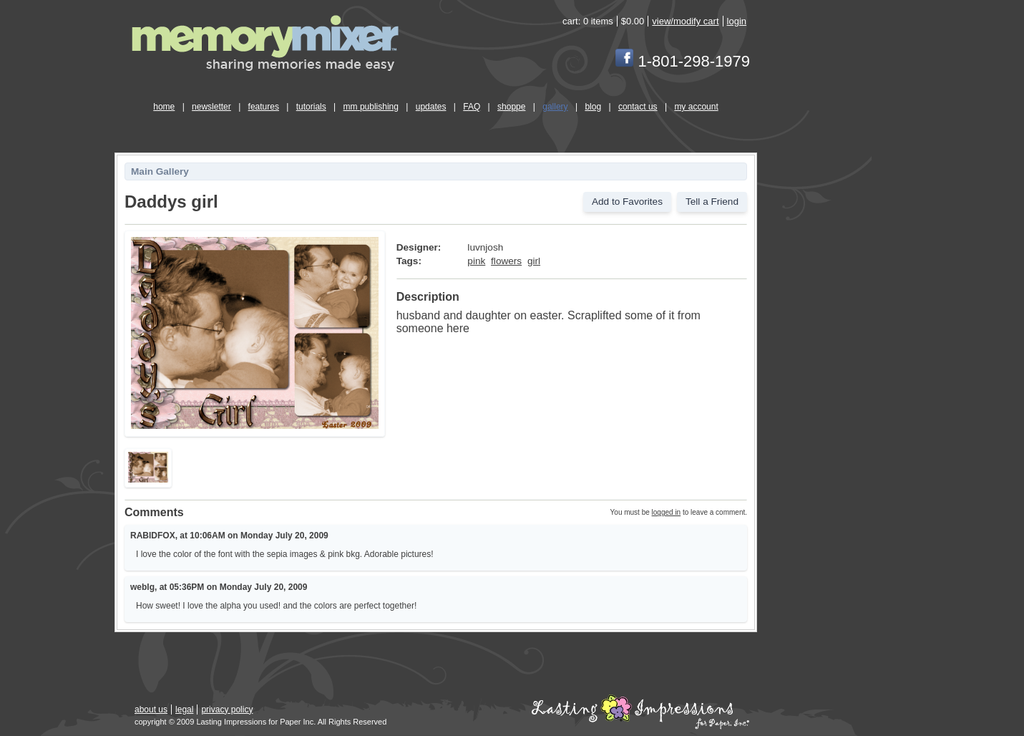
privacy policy (227, 709)
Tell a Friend (712, 201)
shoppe (511, 107)
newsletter (211, 107)
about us (151, 709)
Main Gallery (160, 171)
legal (184, 709)
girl (533, 261)
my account (696, 107)
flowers (506, 261)
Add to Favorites (627, 201)
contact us (638, 107)
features (263, 107)
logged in (666, 512)
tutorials (311, 107)
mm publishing (371, 107)
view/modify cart (685, 21)
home (164, 107)
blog (593, 107)
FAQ (471, 107)
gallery (554, 107)
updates (431, 107)
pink (476, 261)
